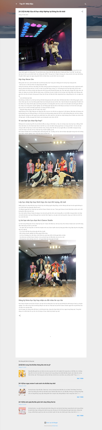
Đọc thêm (80, 378)
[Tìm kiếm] (85, 4)
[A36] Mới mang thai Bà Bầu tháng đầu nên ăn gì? (35, 365)
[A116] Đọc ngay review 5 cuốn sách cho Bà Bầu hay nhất (37, 383)
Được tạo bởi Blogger (51, 422)
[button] (82, 12)
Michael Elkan (55, 425)
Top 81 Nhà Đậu (26, 4)
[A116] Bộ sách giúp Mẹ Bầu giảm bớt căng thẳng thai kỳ (37, 402)
